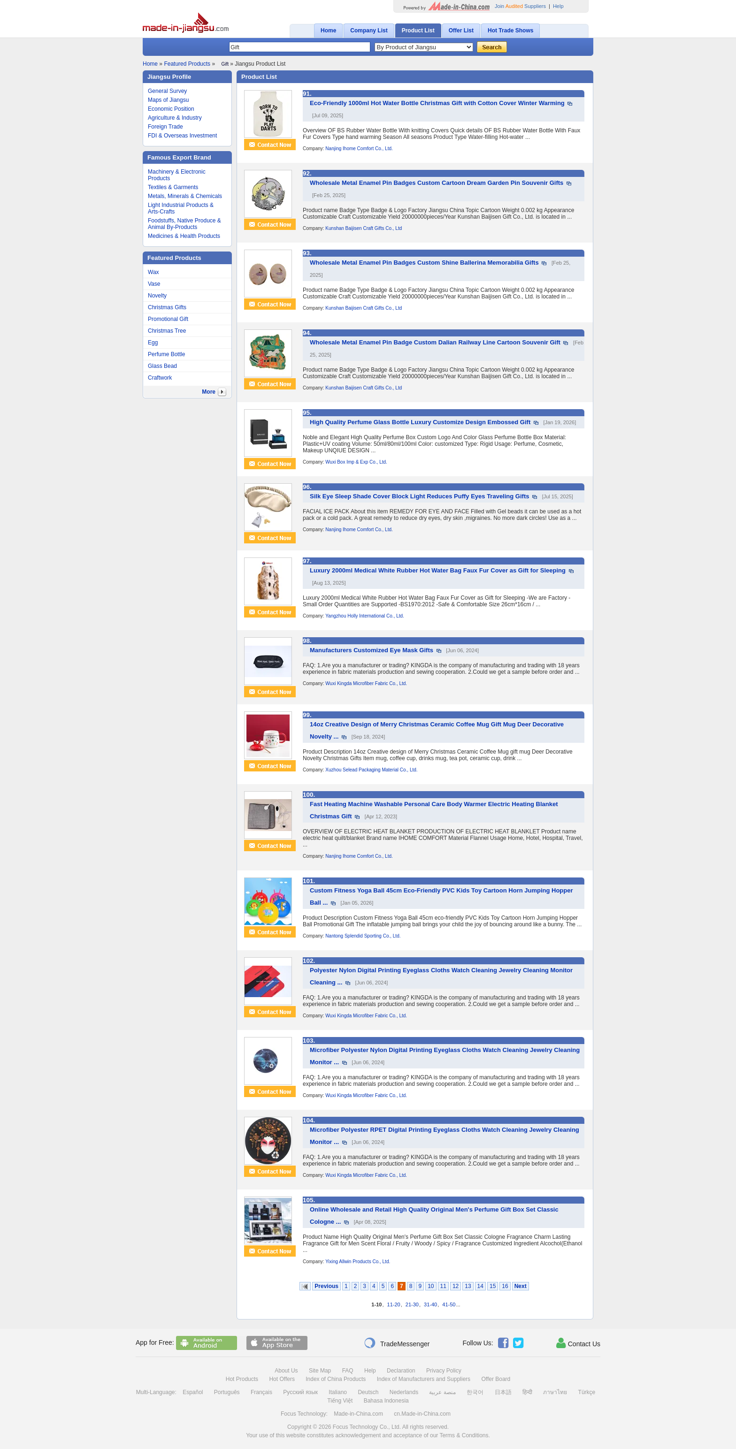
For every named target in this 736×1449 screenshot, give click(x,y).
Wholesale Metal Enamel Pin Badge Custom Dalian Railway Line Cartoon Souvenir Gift (435, 342)
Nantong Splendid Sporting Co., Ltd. (362, 935)
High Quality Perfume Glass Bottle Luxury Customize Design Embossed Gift (420, 422)
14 (480, 1286)
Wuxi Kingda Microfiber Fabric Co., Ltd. (366, 683)
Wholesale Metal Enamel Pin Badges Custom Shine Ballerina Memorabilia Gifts (424, 262)
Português (227, 1392)
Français (261, 1392)
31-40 (430, 1304)
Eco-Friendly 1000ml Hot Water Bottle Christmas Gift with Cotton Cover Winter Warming (437, 103)
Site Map (320, 1370)
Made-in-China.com (358, 1414)
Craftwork (160, 377)
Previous (326, 1286)
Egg (153, 342)
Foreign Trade (165, 126)
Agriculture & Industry (175, 117)
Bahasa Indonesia (386, 1400)
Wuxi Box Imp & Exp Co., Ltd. (356, 462)
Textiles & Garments (173, 187)
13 (468, 1286)
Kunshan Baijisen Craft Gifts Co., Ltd (363, 228)
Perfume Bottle (166, 354)
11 (443, 1286)
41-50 (448, 1304)
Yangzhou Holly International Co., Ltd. (364, 615)
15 (493, 1286)
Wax (153, 272)
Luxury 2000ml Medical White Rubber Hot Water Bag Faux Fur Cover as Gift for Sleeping (438, 570)
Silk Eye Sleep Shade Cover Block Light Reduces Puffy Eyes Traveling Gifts (419, 496)
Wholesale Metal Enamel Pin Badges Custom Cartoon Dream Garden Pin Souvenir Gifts (436, 182)
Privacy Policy (443, 1370)
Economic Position (171, 109)
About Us (286, 1370)
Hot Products (242, 1379)
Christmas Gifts (167, 307)
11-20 (393, 1304)
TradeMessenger (396, 1343)
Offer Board (495, 1379)
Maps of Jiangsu (168, 100)
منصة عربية (442, 1392)
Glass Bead (162, 366)
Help (558, 6)
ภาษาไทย (555, 1392)
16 (505, 1286)
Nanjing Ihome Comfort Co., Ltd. (358, 148)
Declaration (401, 1370)
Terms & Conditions (463, 1435)
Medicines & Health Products (184, 236)
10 (431, 1286)
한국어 (475, 1392)
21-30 (412, 1304)
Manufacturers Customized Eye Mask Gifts (371, 650)
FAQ (347, 1370)
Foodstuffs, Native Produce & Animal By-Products (184, 223)
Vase (154, 284)
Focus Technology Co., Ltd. (367, 1427)
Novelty (157, 295)
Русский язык (300, 1392)
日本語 (503, 1392)
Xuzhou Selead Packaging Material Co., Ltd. (371, 769)
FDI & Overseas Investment (182, 135)
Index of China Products (336, 1379)
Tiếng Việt (340, 1400)
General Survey (167, 91)
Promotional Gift (168, 319)
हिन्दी (527, 1392)
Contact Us (578, 1343)
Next (520, 1286)
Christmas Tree (167, 331)
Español (193, 1392)
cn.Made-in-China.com (422, 1414)
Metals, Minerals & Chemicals (185, 196)
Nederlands (404, 1392)
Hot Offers (281, 1379)
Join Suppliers (520, 6)
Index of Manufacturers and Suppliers (423, 1379)
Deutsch (368, 1392)
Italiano (338, 1392)
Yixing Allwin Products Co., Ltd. (357, 1261)
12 (455, 1286)
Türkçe (587, 1392)
